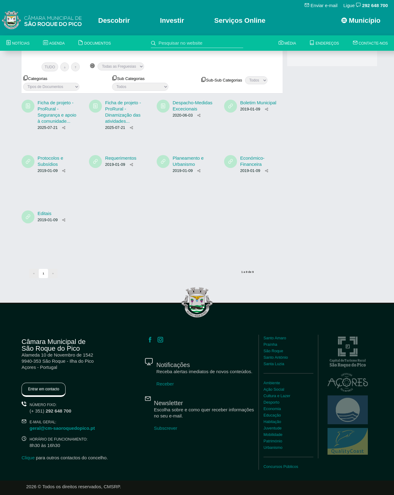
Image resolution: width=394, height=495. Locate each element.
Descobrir (114, 20)
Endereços (324, 43)
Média (287, 43)
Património (272, 441)
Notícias (18, 43)
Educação (272, 415)
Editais (44, 213)
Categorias (35, 78)
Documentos (94, 43)
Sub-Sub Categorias (221, 79)
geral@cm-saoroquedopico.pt (62, 428)
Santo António (275, 357)
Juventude (272, 428)
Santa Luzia (273, 363)
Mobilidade (273, 434)
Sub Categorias (128, 78)
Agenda (54, 43)
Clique (28, 457)
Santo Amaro (274, 338)
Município (360, 20)
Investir (172, 20)
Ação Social (273, 389)
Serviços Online (239, 20)
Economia (272, 408)
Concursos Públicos (280, 466)
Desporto (271, 402)
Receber (165, 383)
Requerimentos (120, 158)
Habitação (272, 421)
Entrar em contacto (43, 389)
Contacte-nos (370, 43)
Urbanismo (273, 447)
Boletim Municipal (258, 102)
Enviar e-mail (321, 5)
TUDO (50, 67)
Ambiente (271, 383)
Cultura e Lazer (276, 395)
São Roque (273, 351)
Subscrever (165, 428)
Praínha (270, 344)
